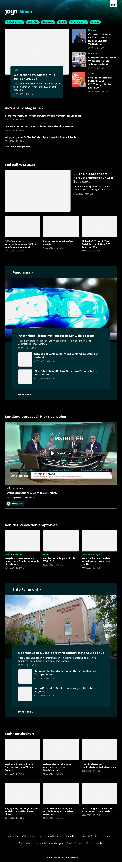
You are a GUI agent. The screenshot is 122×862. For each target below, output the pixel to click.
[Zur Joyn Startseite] (113, 3)
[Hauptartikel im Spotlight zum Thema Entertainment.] (26, 589)
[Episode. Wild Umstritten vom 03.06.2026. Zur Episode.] (61, 460)
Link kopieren (15, 504)
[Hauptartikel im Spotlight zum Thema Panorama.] (22, 272)
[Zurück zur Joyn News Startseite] (18, 12)
